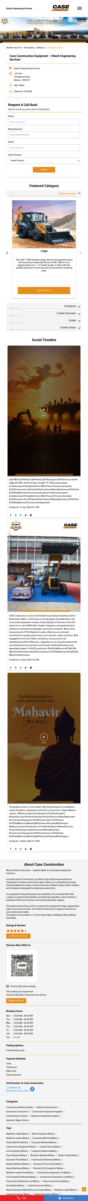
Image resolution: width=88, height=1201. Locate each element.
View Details (44, 290)
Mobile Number (15, 128)
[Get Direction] (32, 1091)
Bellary (40, 47)
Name (11, 115)
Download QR (16, 1000)
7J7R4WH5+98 (13, 1088)
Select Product (15, 155)
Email (11, 141)
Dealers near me (13, 47)
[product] (44, 160)
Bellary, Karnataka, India (17, 1091)
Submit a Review (18, 936)
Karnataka (29, 47)
